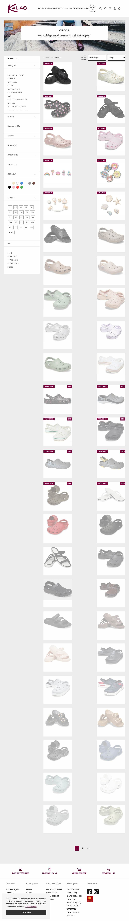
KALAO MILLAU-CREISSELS (73, 907)
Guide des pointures (54, 889)
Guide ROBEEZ (52, 896)
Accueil (46, 58)
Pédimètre (50, 899)
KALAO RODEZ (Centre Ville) (73, 891)
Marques (75, 8)
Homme (48, 8)
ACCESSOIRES (64, 8)
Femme (41, 8)
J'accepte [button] (26, 912)
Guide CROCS (52, 893)
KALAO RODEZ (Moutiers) (73, 914)
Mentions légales (12, 889)
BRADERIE (84, 8)
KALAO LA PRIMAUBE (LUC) (74, 901)
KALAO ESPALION (74, 896)
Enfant (54, 8)
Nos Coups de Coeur (92, 8)
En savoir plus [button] (31, 907)
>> (88, 848)
